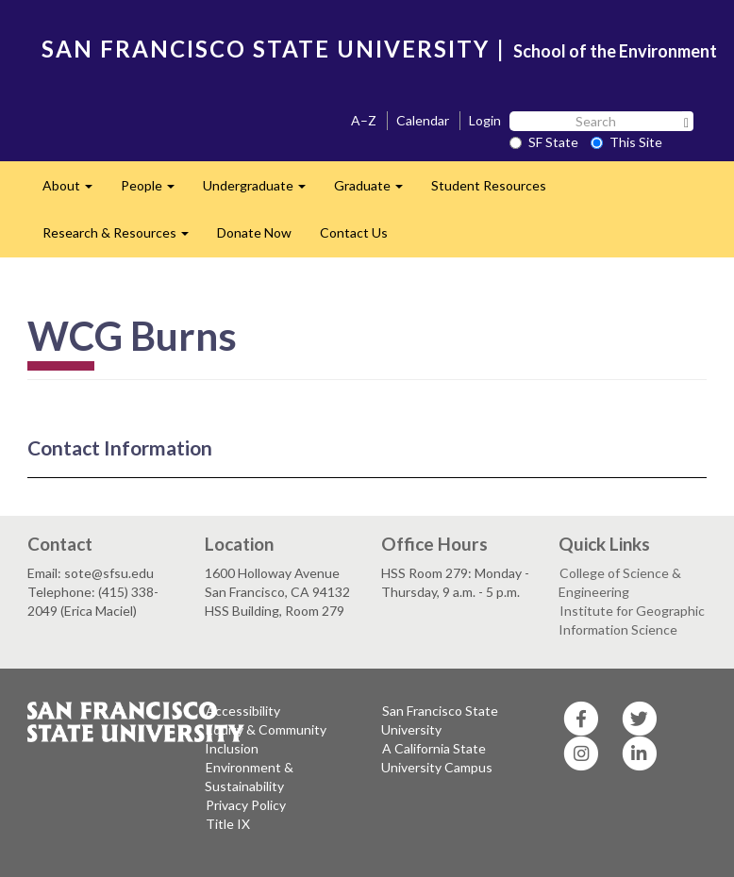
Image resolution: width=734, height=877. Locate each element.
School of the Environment (615, 51)
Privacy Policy (246, 805)
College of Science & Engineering (620, 582)
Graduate (375, 191)
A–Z (363, 120)
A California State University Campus (436, 757)
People (155, 191)
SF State (543, 142)
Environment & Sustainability (249, 776)
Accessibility (243, 711)
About (74, 191)
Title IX (228, 824)
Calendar (422, 120)
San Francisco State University (439, 720)
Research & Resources (122, 238)
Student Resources (488, 185)
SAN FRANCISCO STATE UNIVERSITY (266, 48)
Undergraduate (261, 191)
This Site (626, 142)
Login (485, 120)
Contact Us (354, 232)
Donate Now (254, 232)
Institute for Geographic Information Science (632, 620)
